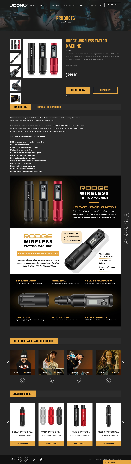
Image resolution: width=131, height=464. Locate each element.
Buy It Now (105, 90)
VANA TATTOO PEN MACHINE (51, 432)
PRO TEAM (56, 5)
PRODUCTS (43, 5)
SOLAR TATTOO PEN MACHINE (22, 432)
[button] (8, 362)
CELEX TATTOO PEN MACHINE (108, 432)
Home (62, 22)
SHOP (82, 5)
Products (68, 22)
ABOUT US (92, 5)
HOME (32, 5)
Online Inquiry (78, 90)
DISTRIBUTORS (69, 5)
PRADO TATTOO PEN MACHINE (80, 432)
